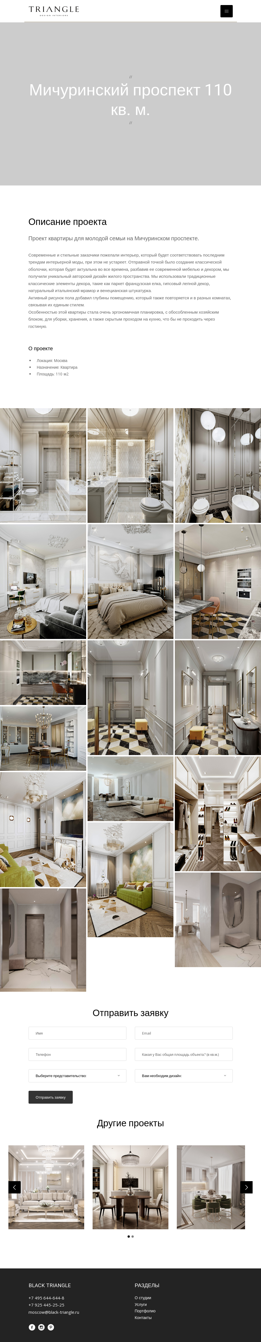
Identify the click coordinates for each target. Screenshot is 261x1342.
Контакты (143, 1317)
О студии (143, 1297)
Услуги (141, 1304)
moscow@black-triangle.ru (54, 1312)
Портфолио (145, 1310)
